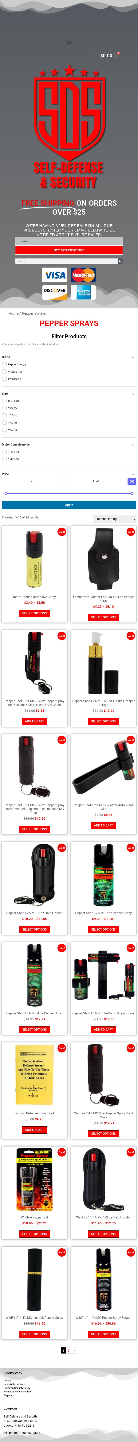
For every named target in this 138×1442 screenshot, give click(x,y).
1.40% (12, 459)
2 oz (11, 408)
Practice (13, 379)
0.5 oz (12, 401)
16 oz (11, 415)
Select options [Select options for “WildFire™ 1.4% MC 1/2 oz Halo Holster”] (103, 1234)
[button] (69, 42)
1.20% (12, 452)
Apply (69, 505)
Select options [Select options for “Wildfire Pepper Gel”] (34, 1234)
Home (13, 313)
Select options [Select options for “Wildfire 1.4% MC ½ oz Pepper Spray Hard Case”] (103, 1133)
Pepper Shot (15, 364)
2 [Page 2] (68, 1350)
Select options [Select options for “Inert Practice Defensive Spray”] (34, 613)
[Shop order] (114, 519)
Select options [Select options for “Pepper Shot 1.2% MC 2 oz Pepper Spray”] (103, 929)
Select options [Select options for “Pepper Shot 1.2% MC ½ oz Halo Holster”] (34, 929)
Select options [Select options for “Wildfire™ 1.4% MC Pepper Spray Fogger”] (103, 1334)
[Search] (120, 261)
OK (132, 481)
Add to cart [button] (34, 721)
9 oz (11, 429)
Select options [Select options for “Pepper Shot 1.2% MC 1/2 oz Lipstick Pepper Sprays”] (103, 721)
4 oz (11, 422)
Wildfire (13, 371)
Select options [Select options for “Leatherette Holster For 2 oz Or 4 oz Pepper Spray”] (103, 617)
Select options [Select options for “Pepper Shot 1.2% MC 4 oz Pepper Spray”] (34, 1029)
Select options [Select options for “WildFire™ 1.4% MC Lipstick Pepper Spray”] (34, 1334)
